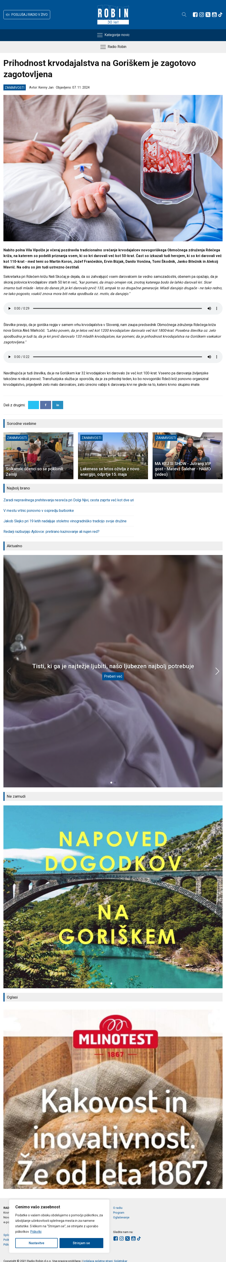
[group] (113, 896)
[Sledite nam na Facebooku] (195, 14)
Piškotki (36, 1231)
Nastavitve (36, 1243)
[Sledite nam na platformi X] (208, 14)
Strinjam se (81, 1243)
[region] (59, 1226)
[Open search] (184, 14)
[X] (33, 405)
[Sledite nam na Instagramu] (201, 14)
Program (118, 1212)
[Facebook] (45, 405)
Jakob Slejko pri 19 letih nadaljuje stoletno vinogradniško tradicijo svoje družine (65, 521)
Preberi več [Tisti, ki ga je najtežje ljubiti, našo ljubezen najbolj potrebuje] (113, 676)
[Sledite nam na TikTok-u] (220, 14)
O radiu (117, 1207)
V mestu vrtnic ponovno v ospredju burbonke (38, 510)
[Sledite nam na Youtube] (214, 14)
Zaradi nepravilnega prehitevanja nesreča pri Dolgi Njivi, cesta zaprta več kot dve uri (68, 500)
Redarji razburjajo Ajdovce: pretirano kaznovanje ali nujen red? (51, 531)
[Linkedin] (57, 405)
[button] (26, 14)
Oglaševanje (121, 1217)
